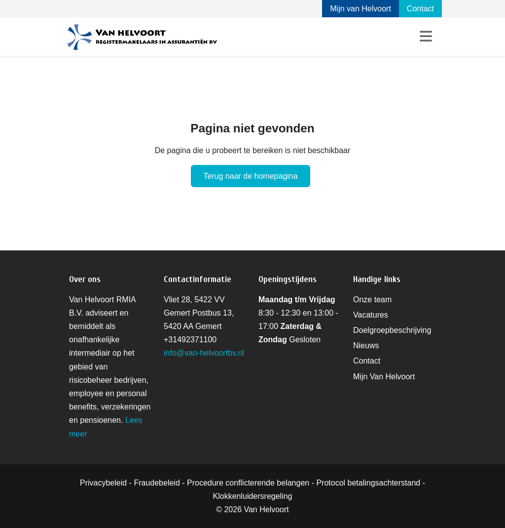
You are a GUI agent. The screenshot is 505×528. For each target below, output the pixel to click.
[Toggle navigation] (426, 37)
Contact (420, 8)
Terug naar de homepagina (250, 176)
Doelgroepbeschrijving (392, 330)
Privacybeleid (103, 483)
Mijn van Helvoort (360, 8)
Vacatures (370, 315)
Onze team (372, 299)
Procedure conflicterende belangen (248, 483)
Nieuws (366, 345)
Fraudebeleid (157, 483)
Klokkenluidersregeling (252, 496)
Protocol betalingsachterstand (368, 483)
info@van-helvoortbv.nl (204, 353)
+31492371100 (190, 339)
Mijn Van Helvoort (384, 376)
